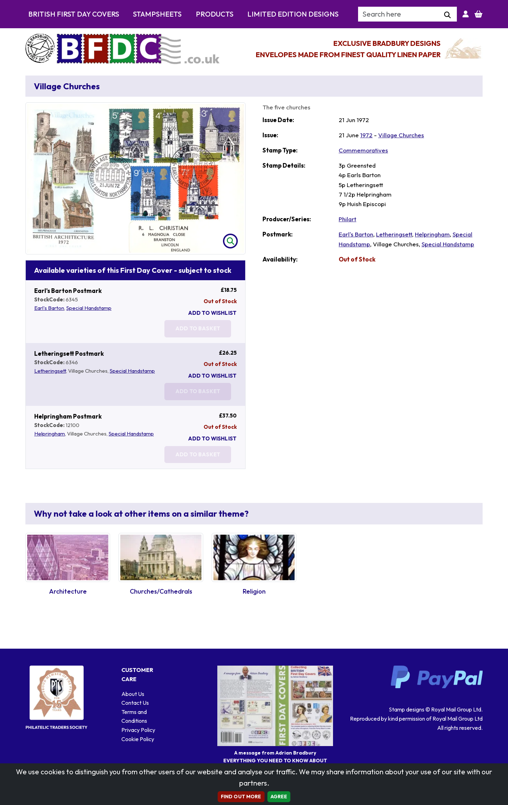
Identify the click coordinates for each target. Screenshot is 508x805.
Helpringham (49, 433)
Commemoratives (363, 150)
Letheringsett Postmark (69, 353)
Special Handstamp (88, 308)
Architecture (68, 591)
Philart (347, 219)
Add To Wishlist (212, 313)
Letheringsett (50, 370)
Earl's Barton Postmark (68, 290)
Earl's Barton (49, 308)
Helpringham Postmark (68, 416)
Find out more (241, 796)
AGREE (279, 796)
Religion (254, 591)
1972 (366, 135)
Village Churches (401, 135)
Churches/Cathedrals (161, 591)
